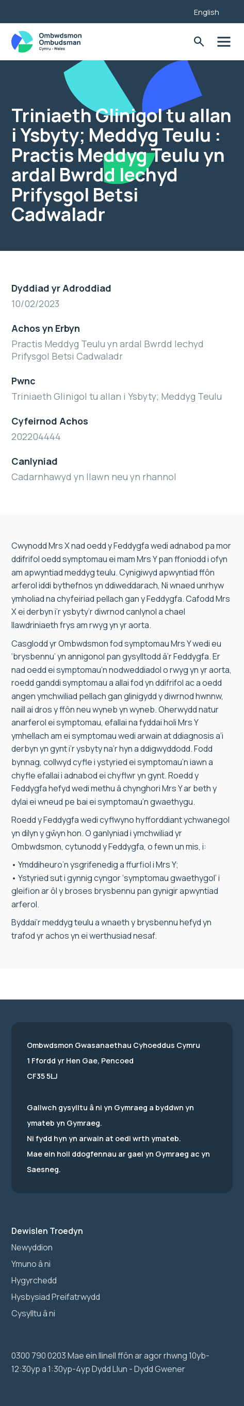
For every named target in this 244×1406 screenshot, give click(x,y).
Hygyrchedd (34, 1280)
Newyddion (32, 1247)
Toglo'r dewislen (224, 42)
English (206, 12)
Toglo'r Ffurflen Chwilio (199, 41)
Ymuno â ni (31, 1263)
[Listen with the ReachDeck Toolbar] (170, 10)
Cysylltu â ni (33, 1313)
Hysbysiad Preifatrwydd (55, 1296)
